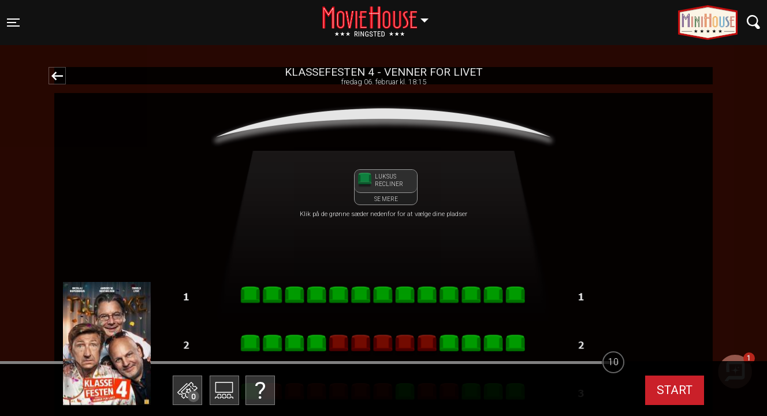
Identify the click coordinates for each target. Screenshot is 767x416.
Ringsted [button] (381, 16)
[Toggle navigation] (13, 22)
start (674, 390)
